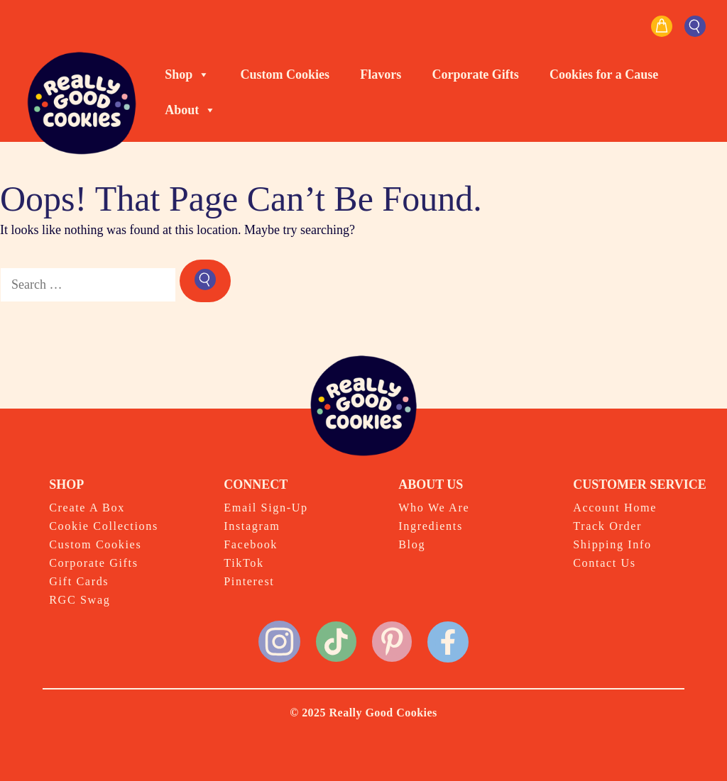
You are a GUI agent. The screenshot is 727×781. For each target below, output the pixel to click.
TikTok (244, 563)
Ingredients (430, 526)
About (190, 110)
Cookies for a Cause (604, 74)
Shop (187, 74)
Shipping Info (612, 544)
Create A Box (87, 508)
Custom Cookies (285, 74)
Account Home (615, 508)
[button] (695, 26)
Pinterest (249, 581)
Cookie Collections (103, 526)
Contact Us (604, 563)
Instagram (252, 526)
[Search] (205, 281)
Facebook (251, 544)
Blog (411, 544)
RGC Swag (79, 600)
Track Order (607, 526)
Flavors (380, 74)
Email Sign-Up (266, 508)
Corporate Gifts (475, 74)
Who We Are (433, 508)
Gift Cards (79, 581)
